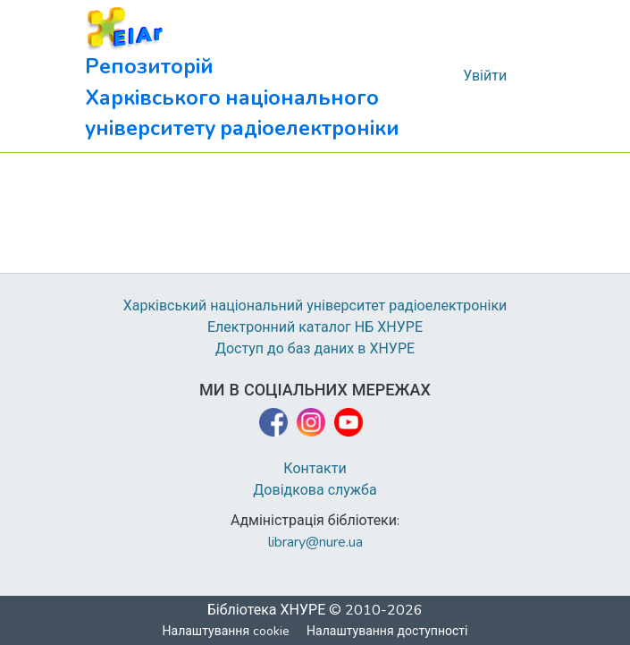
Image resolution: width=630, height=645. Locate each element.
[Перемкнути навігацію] (532, 76)
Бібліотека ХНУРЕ (266, 610)
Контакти (315, 469)
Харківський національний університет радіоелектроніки (315, 306)
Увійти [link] (485, 76)
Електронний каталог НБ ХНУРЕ (315, 327)
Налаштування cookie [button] (226, 631)
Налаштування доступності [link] (387, 631)
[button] (246, 76)
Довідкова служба (315, 490)
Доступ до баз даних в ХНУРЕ (315, 349)
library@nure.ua (315, 542)
